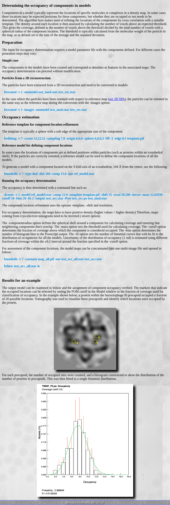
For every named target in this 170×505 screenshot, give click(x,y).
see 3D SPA (117, 99)
